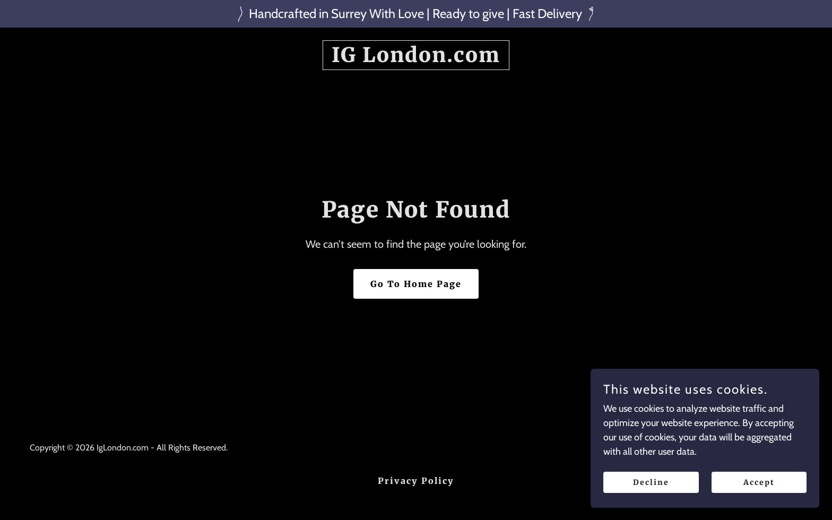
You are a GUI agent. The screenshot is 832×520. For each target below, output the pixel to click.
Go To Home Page (416, 284)
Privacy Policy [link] (416, 480)
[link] (416, 59)
